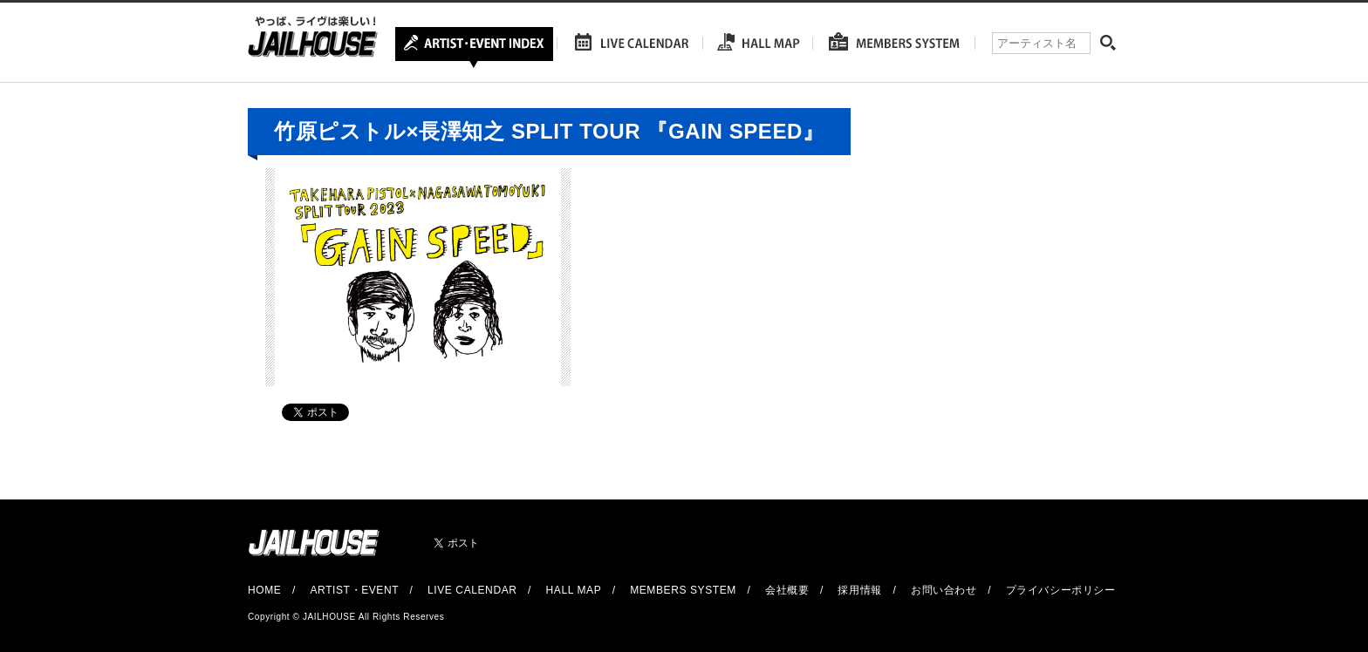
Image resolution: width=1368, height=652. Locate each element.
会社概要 (787, 590)
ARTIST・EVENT (354, 590)
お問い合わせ (944, 590)
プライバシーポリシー (1061, 590)
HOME (264, 590)
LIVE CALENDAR (472, 590)
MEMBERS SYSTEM (683, 590)
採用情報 (859, 590)
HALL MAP (574, 590)
